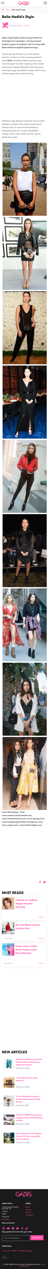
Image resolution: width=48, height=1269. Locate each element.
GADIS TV (15, 1251)
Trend (8, 10)
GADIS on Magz (26, 1251)
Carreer (28, 1212)
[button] (44, 882)
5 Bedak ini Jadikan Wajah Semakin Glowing (26, 904)
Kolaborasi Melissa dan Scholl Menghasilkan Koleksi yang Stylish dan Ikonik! (29, 1062)
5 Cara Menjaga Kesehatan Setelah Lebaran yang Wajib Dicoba (28, 1099)
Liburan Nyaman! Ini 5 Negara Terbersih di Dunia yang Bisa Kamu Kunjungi (29, 1136)
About (28, 1207)
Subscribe (36, 1237)
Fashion (26, 26)
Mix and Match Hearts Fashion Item (28, 926)
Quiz (4, 1251)
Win (8, 1251)
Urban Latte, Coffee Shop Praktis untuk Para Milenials (26, 950)
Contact (29, 1210)
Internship (29, 1215)
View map (5, 1219)
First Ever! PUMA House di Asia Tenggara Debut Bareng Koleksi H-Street (29, 1118)
